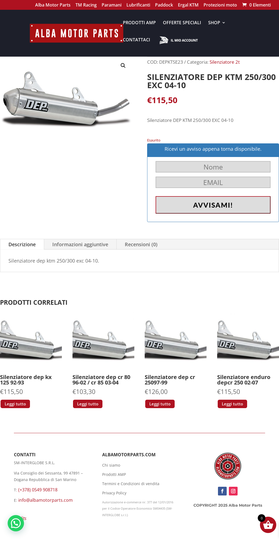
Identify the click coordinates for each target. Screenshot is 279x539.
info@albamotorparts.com (45, 500)
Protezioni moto (220, 5)
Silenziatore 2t (225, 62)
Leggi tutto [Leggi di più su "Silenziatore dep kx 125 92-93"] (15, 403)
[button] (123, 65)
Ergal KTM (188, 5)
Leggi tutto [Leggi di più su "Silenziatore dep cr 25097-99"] (160, 403)
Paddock (164, 5)
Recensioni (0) (141, 244)
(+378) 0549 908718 (37, 490)
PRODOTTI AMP (139, 23)
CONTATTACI (136, 40)
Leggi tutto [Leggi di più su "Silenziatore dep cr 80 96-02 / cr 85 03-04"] (87, 403)
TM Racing (86, 5)
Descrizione (22, 244)
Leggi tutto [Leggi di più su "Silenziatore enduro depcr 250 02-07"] (232, 403)
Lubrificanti (138, 5)
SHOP (214, 23)
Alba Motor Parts (53, 5)
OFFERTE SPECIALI (182, 23)
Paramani (112, 5)
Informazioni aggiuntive (80, 244)
